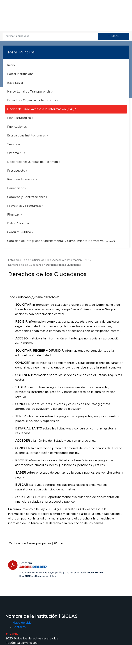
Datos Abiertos (18, 223)
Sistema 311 (16, 153)
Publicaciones (17, 126)
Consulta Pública (20, 232)
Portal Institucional (20, 74)
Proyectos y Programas (25, 205)
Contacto (19, 627)
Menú (113, 36)
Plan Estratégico (20, 118)
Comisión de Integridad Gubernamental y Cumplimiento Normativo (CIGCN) (61, 241)
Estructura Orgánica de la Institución (33, 100)
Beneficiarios (16, 188)
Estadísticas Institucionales (27, 135)
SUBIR (11, 634)
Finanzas (14, 214)
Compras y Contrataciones (27, 197)
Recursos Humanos (22, 179)
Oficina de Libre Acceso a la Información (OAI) (42, 109)
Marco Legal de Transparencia (30, 91)
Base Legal (15, 82)
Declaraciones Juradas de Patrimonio (33, 161)
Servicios (13, 144)
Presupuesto (17, 170)
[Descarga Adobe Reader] (55, 568)
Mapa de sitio (22, 622)
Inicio (11, 65)
